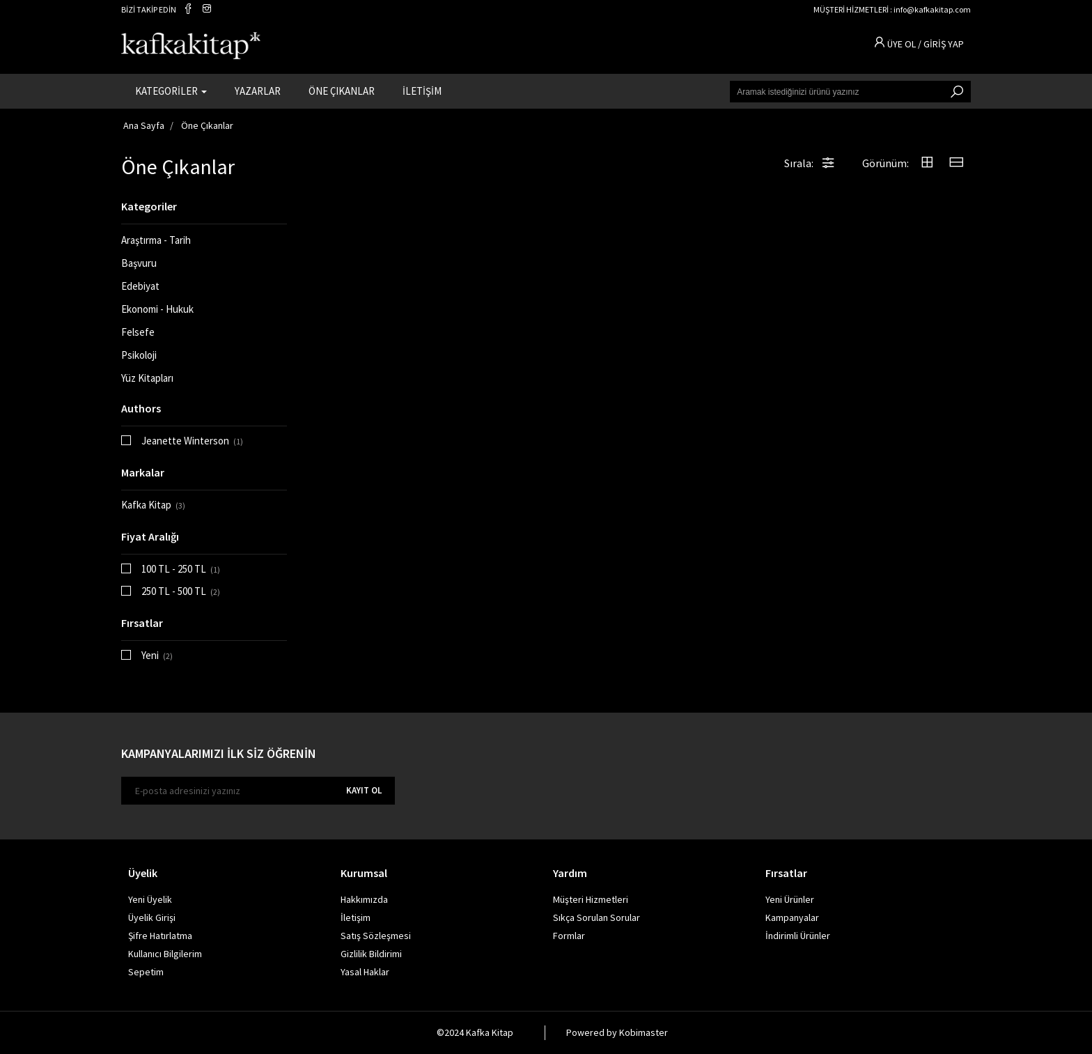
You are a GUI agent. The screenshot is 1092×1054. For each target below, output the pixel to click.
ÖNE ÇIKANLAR (342, 91)
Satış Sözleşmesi (376, 935)
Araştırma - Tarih (156, 240)
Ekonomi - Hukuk (157, 309)
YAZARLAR (258, 91)
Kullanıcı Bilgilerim (165, 953)
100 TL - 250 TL (180, 568)
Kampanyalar (792, 917)
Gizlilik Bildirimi (371, 953)
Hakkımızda (364, 899)
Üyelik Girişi (152, 917)
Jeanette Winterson (192, 440)
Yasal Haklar (365, 972)
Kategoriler (149, 206)
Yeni (157, 655)
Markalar (142, 472)
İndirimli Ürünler (797, 935)
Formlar (569, 935)
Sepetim (146, 972)
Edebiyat (140, 286)
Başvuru (139, 263)
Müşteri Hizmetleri (590, 899)
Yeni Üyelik (150, 899)
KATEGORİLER (171, 91)
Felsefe (138, 332)
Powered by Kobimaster (617, 1032)
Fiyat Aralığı (150, 536)
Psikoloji (139, 355)
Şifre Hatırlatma (160, 935)
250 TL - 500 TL (180, 591)
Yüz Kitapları (147, 378)
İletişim (355, 917)
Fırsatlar (142, 623)
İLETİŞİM (422, 91)
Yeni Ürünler (789, 899)
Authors (141, 408)
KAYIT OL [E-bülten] (364, 790)
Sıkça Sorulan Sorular (596, 917)
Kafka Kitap (153, 504)
